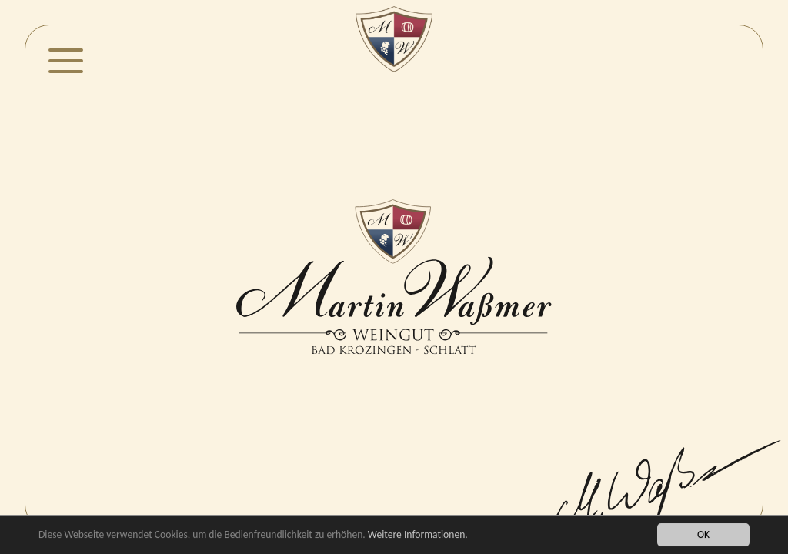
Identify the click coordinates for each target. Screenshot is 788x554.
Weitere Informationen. (418, 534)
